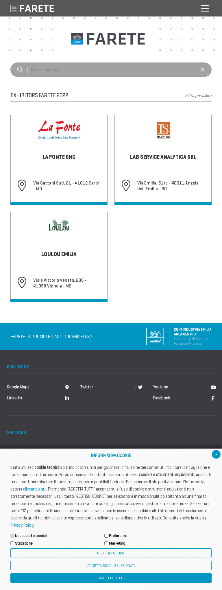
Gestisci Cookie (111, 553)
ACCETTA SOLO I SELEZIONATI (111, 565)
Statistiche (24, 543)
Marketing (117, 543)
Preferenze (118, 535)
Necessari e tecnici (31, 535)
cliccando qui (34, 489)
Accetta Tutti (111, 578)
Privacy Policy (21, 525)
